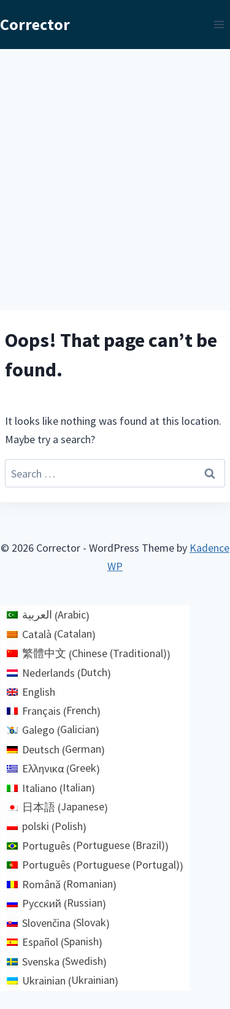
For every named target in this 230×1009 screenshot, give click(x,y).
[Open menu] (218, 24)
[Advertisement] (115, 170)
